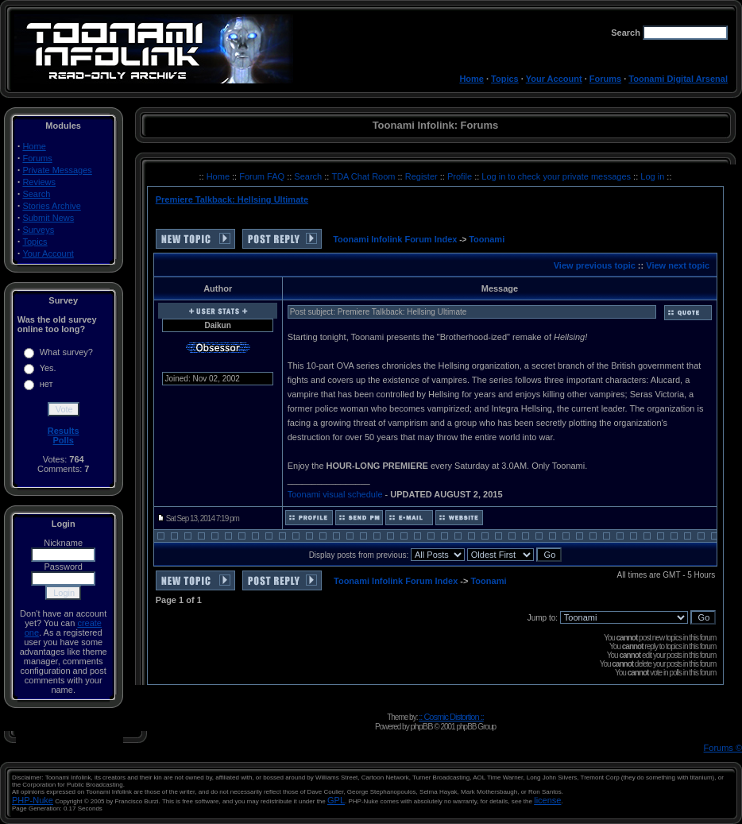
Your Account (554, 78)
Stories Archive (51, 206)
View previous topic (595, 265)
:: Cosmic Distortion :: (451, 716)
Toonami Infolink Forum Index (395, 239)
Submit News (48, 217)
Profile (460, 176)
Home (471, 78)
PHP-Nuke (32, 800)
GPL (336, 800)
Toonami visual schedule (335, 494)
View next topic (677, 265)
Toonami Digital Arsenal (678, 78)
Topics (505, 78)
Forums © (723, 747)
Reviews (39, 182)
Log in (652, 176)
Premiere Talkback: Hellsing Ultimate (232, 199)
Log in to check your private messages (557, 176)
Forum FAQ (263, 176)
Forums (605, 78)
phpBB (421, 726)
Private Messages (56, 170)
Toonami (486, 239)
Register (422, 176)
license (547, 800)
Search (36, 194)
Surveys (38, 229)
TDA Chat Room (364, 176)
